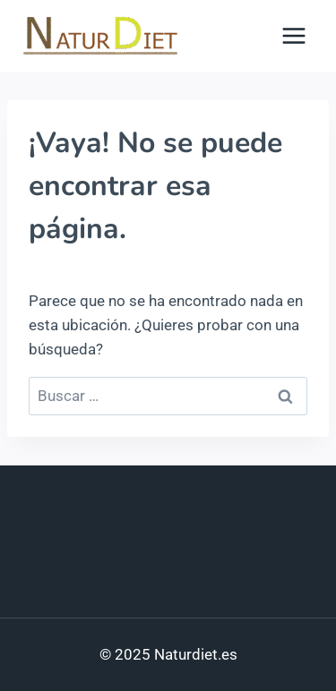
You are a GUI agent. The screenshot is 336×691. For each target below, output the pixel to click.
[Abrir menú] (293, 35)
